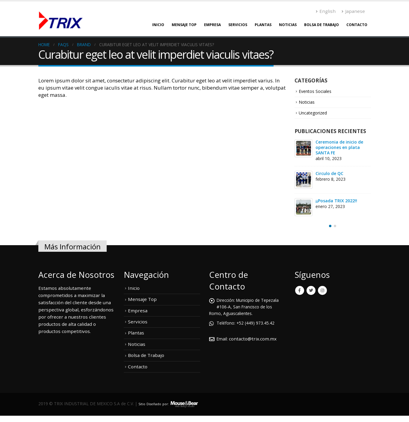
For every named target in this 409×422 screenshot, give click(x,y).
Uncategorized (315, 113)
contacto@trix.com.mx (254, 339)
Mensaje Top (184, 24)
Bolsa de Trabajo (321, 24)
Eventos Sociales (317, 91)
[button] (330, 227)
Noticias (288, 24)
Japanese (353, 11)
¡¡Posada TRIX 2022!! (336, 201)
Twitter (311, 291)
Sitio (142, 403)
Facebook (299, 291)
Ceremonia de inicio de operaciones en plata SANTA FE (339, 148)
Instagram (322, 291)
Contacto (356, 24)
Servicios (237, 24)
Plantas (263, 24)
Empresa (212, 24)
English (326, 11)
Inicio (158, 24)
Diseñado (157, 403)
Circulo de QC (329, 174)
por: (171, 403)
